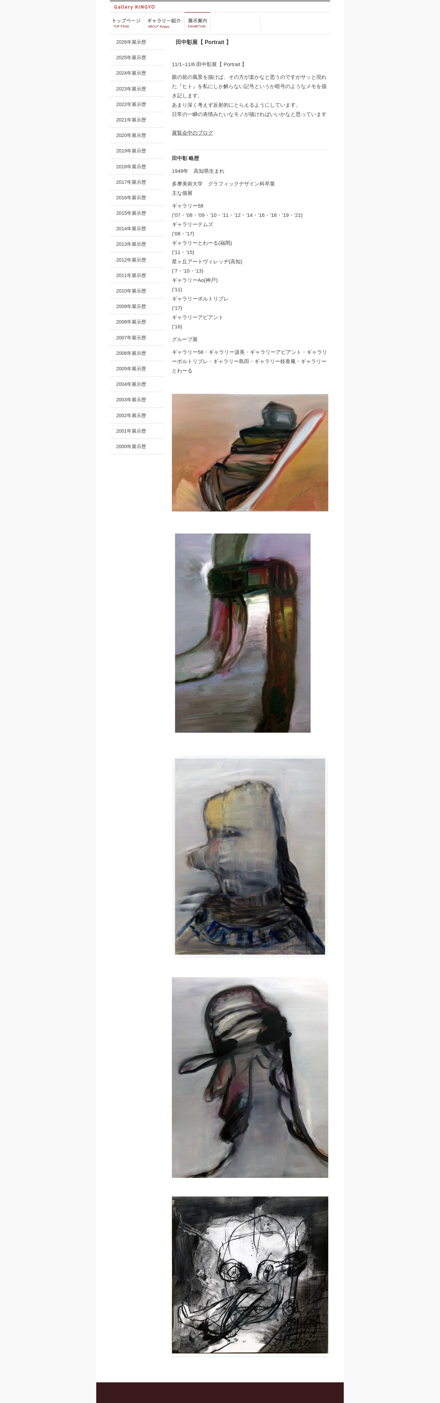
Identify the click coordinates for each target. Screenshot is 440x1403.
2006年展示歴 (131, 353)
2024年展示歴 (131, 73)
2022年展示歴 (131, 104)
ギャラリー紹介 (164, 22)
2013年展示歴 (131, 244)
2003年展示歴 (131, 399)
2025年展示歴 (131, 57)
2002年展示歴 (131, 415)
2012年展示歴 (131, 260)
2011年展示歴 (131, 275)
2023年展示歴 (131, 89)
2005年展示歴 (131, 368)
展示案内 (197, 22)
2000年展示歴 (131, 446)
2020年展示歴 (131, 135)
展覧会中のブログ (192, 133)
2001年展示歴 (131, 431)
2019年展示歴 (131, 151)
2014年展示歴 (131, 228)
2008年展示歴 (131, 322)
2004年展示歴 (131, 384)
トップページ (127, 22)
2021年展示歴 (131, 120)
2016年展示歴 (131, 197)
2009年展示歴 (131, 306)
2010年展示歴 (131, 291)
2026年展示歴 (131, 42)
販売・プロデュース (235, 22)
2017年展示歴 (131, 182)
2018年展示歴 (131, 166)
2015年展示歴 (131, 213)
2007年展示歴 (131, 337)
